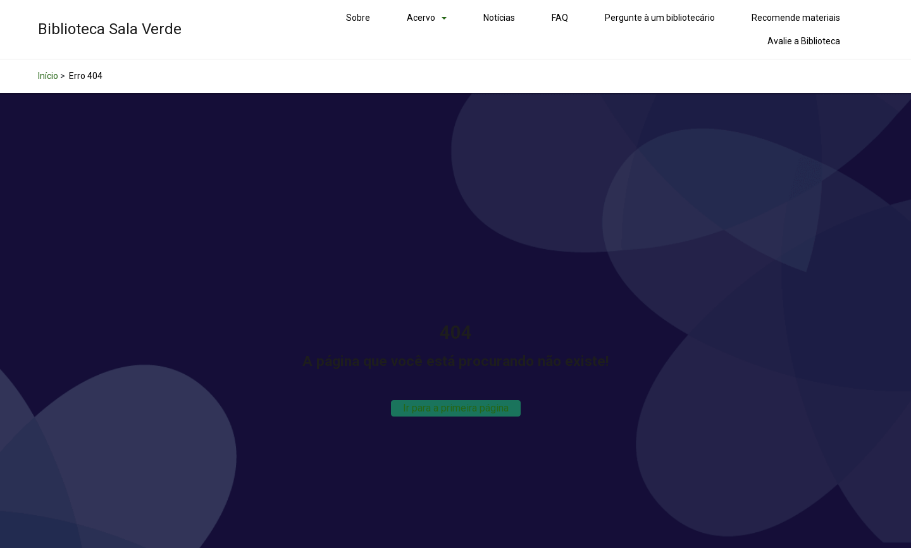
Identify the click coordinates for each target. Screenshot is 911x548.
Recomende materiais (796, 18)
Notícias (499, 18)
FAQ (560, 18)
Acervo (421, 18)
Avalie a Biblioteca (803, 41)
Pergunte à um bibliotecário (660, 18)
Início (48, 76)
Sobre (358, 18)
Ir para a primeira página (456, 408)
